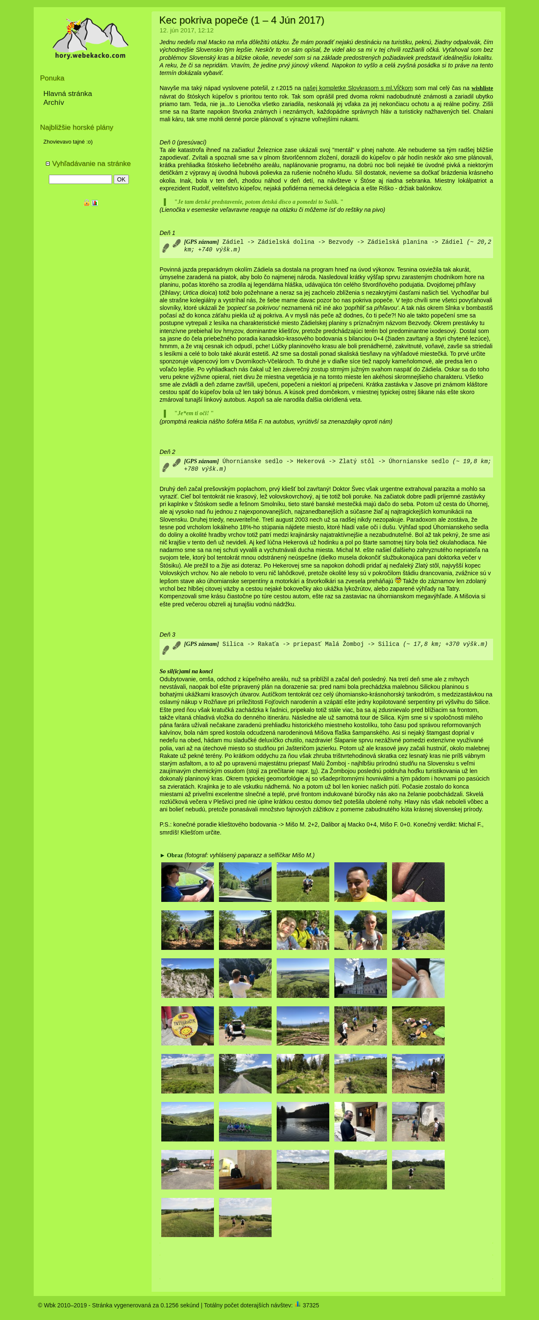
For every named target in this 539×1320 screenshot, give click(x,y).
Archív (53, 102)
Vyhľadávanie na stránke (88, 164)
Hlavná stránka (67, 93)
